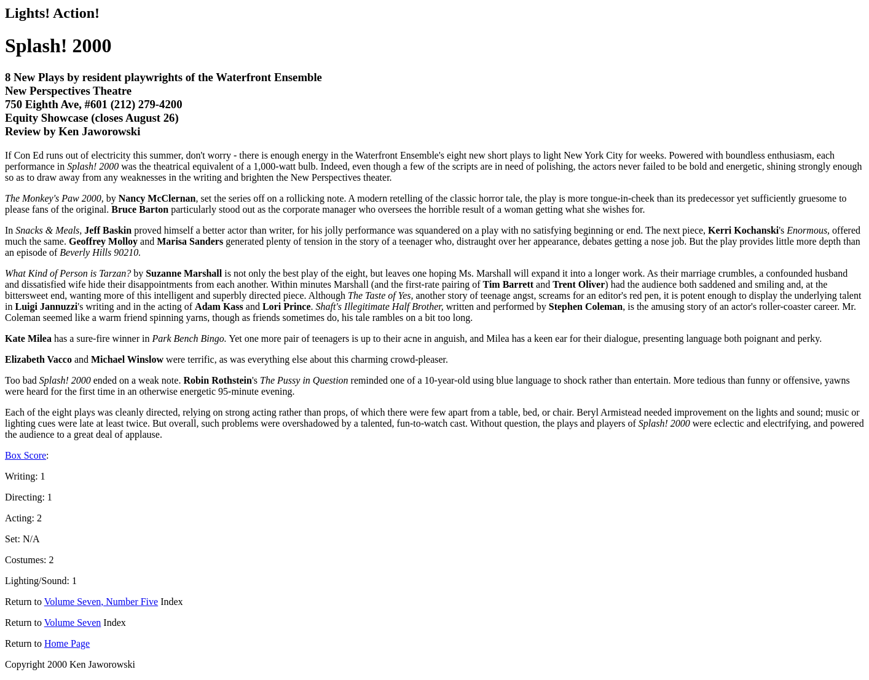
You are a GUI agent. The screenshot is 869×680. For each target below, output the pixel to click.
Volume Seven (72, 622)
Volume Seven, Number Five (101, 601)
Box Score (25, 455)
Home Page (67, 643)
